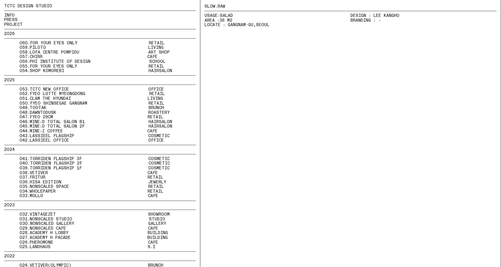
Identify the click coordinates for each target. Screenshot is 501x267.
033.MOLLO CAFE (81, 196)
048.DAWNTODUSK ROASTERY (87, 112)
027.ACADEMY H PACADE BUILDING (93, 238)
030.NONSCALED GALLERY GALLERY (92, 223)
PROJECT (13, 24)
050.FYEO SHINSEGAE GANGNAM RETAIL (91, 103)
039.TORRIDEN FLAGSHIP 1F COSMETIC (87, 168)
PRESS (11, 20)
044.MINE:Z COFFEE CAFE (81, 131)
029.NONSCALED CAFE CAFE (88, 228)
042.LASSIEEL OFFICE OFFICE (84, 140)
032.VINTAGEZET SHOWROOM (94, 214)
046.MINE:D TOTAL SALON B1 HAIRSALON (88, 122)
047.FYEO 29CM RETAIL (83, 117)
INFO (9, 15)
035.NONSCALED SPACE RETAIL (91, 186)
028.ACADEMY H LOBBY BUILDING (93, 233)
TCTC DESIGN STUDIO (28, 6)
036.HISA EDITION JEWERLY (85, 182)
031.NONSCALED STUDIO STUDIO (92, 219)
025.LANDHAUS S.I (87, 247)
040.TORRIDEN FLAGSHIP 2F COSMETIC (87, 163)
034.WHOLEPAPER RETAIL (85, 191)
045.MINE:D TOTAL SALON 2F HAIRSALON (88, 126)
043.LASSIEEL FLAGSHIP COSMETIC (87, 136)
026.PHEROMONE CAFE (88, 242)
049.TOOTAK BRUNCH (84, 108)
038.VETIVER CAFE (81, 173)
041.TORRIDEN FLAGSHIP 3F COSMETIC (87, 159)
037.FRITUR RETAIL (83, 177)
